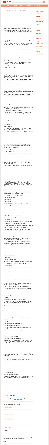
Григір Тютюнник (38, 33)
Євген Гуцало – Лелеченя (9, 419)
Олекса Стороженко (39, 41)
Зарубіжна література (28, 5)
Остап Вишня (38, 51)
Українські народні (9, 5)
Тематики (33, 5)
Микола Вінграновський (39, 35)
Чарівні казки (38, 16)
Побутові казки (38, 14)
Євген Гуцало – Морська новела (10, 415)
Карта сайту (31, 443)
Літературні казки (16, 5)
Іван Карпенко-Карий (39, 43)
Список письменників (39, 54)
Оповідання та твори (8, 407)
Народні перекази (39, 19)
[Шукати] (44, 2)
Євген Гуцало (38, 30)
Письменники (38, 5)
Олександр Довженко (39, 48)
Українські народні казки (40, 11)
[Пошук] (27, 2)
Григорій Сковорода (39, 49)
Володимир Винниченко (39, 36)
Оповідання (21, 5)
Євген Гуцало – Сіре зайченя (9, 414)
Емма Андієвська (38, 38)
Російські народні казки (39, 21)
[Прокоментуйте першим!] (18, 427)
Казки (4, 5)
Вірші (42, 5)
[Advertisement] (18, 18)
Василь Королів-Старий (39, 28)
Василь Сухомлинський (39, 46)
